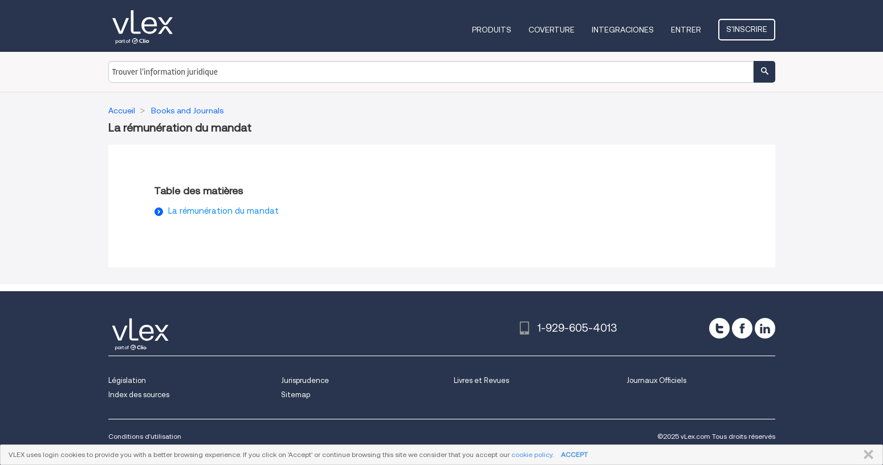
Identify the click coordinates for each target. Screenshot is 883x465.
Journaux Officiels (656, 380)
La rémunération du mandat (223, 210)
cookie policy (531, 454)
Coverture (551, 29)
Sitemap (295, 394)
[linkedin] (765, 328)
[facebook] (742, 328)
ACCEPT (574, 454)
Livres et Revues (481, 380)
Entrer (686, 29)
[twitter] (719, 328)
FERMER (866, 454)
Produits (491, 29)
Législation (127, 380)
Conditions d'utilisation (144, 436)
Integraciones (623, 29)
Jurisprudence (305, 380)
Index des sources (138, 394)
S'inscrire (746, 29)
